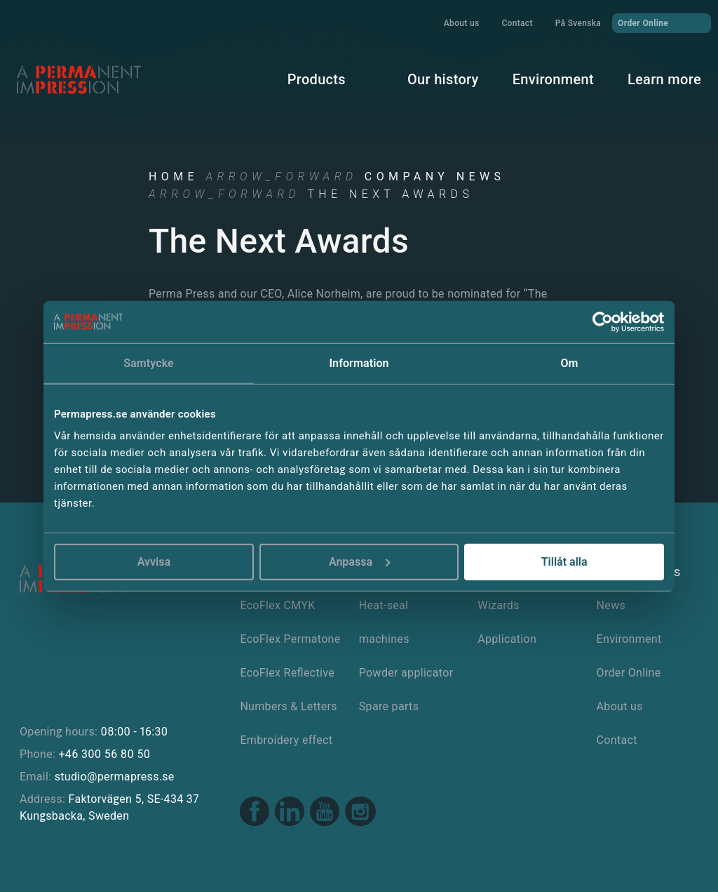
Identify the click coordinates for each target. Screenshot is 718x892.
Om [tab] (569, 362)
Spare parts (389, 706)
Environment (553, 79)
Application (506, 639)
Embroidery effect (286, 740)
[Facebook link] (254, 813)
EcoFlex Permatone (290, 639)
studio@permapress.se (115, 776)
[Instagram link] (360, 813)
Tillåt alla (564, 561)
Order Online (661, 22)
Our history (443, 79)
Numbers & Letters (288, 706)
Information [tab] (358, 362)
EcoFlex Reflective (287, 672)
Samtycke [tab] (148, 362)
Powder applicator (406, 672)
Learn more (664, 79)
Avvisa (153, 561)
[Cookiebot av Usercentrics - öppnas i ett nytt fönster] (602, 321)
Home (173, 176)
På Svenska (578, 23)
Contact (516, 23)
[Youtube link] (324, 813)
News (611, 605)
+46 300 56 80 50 (104, 754)
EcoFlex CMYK (277, 605)
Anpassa (360, 561)
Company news (435, 176)
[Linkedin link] (289, 813)
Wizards (498, 605)
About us (462, 23)
